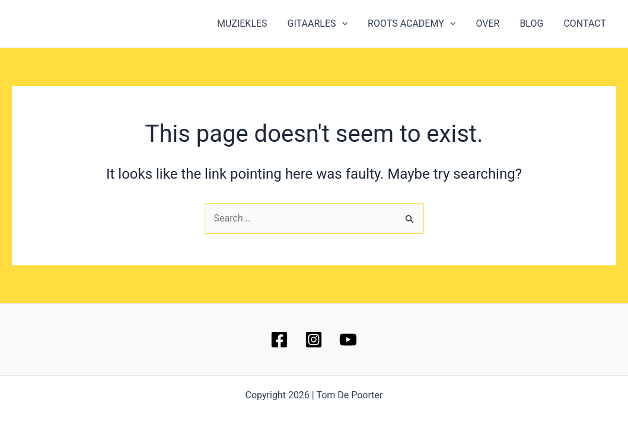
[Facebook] (279, 339)
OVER (490, 23)
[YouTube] (348, 339)
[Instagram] (314, 339)
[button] (347, 23)
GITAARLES (323, 23)
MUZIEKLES (249, 23)
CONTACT (585, 23)
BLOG (533, 23)
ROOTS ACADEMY (416, 23)
